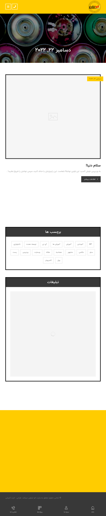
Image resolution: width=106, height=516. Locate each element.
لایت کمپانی (10, 498)
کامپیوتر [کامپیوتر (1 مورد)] (48, 260)
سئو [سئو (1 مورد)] (91, 252)
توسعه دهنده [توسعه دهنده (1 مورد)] (31, 244)
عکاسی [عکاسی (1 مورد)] (81, 252)
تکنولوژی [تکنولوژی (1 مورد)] (17, 244)
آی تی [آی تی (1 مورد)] (44, 244)
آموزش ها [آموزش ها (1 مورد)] (56, 244)
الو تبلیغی (32, 498)
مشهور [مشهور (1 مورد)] (70, 252)
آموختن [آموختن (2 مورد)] (80, 244)
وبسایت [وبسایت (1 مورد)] (37, 252)
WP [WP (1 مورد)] (90, 244)
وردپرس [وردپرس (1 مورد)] (25, 252)
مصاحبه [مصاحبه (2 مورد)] (59, 252)
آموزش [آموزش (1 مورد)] (68, 244)
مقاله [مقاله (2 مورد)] (48, 252)
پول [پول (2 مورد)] (58, 260)
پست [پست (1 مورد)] (15, 252)
